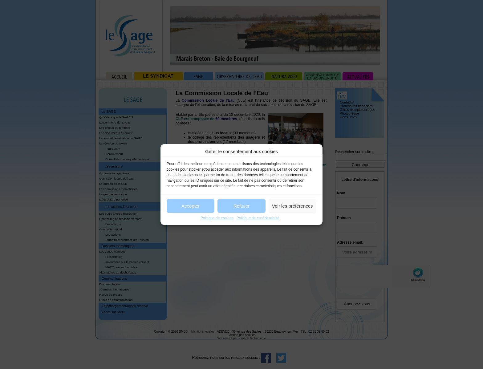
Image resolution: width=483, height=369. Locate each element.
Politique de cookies (217, 218)
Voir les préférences (292, 206)
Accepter (190, 206)
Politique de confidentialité (258, 218)
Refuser (241, 206)
